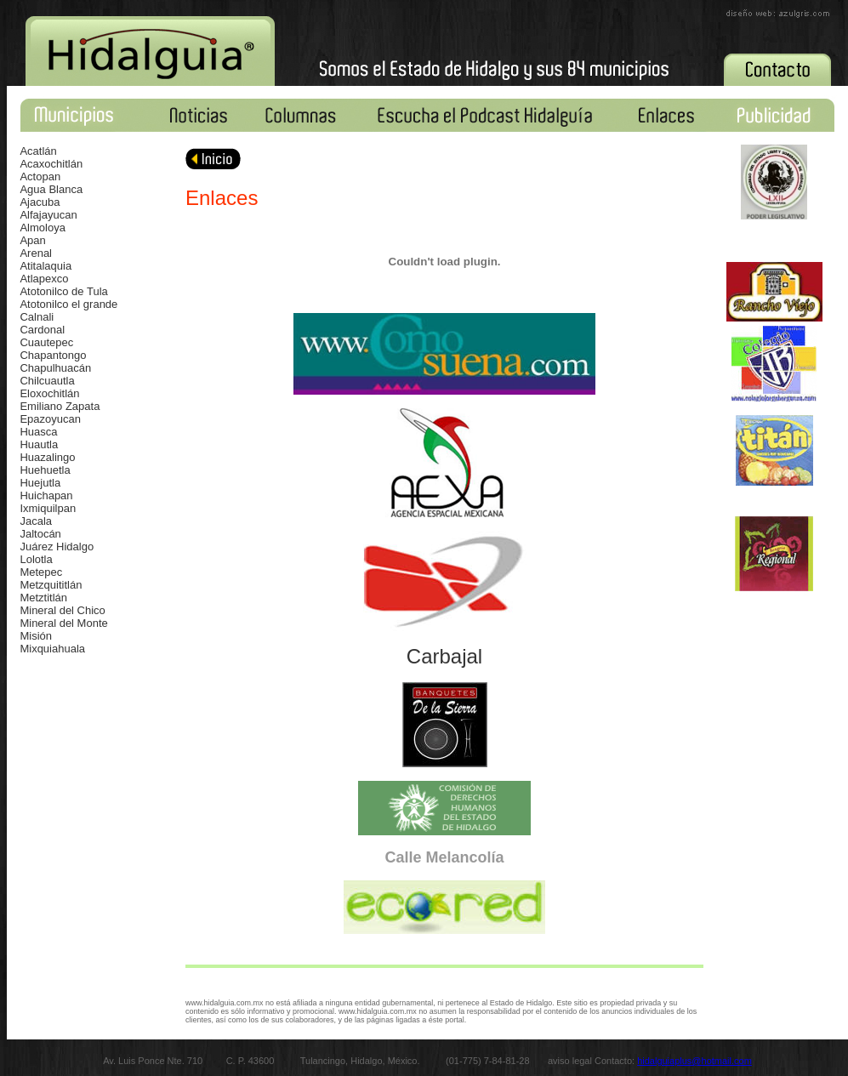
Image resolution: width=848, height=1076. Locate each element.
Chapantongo (53, 355)
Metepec (41, 572)
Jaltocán (40, 533)
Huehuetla (45, 470)
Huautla (39, 444)
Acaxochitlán (51, 163)
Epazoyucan (50, 419)
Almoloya (42, 227)
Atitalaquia (45, 265)
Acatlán (38, 151)
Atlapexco (44, 278)
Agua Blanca (51, 189)
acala (39, 521)
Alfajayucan (48, 214)
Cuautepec (46, 342)
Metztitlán (43, 597)
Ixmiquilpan (48, 508)
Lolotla (36, 559)
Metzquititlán (51, 584)
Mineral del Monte (63, 623)
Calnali (37, 316)
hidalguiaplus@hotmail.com (694, 1061)
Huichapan (46, 495)
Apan (32, 240)
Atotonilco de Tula (63, 291)
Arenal (36, 253)
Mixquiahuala (52, 648)
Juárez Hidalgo (57, 546)
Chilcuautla (47, 380)
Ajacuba (40, 202)
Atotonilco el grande (68, 304)
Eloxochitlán (49, 393)
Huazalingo (47, 457)
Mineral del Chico (62, 610)
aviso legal (571, 1061)
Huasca (38, 431)
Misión (36, 635)
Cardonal (42, 329)
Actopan (40, 176)
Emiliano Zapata (60, 406)
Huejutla (40, 482)
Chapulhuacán (55, 368)
